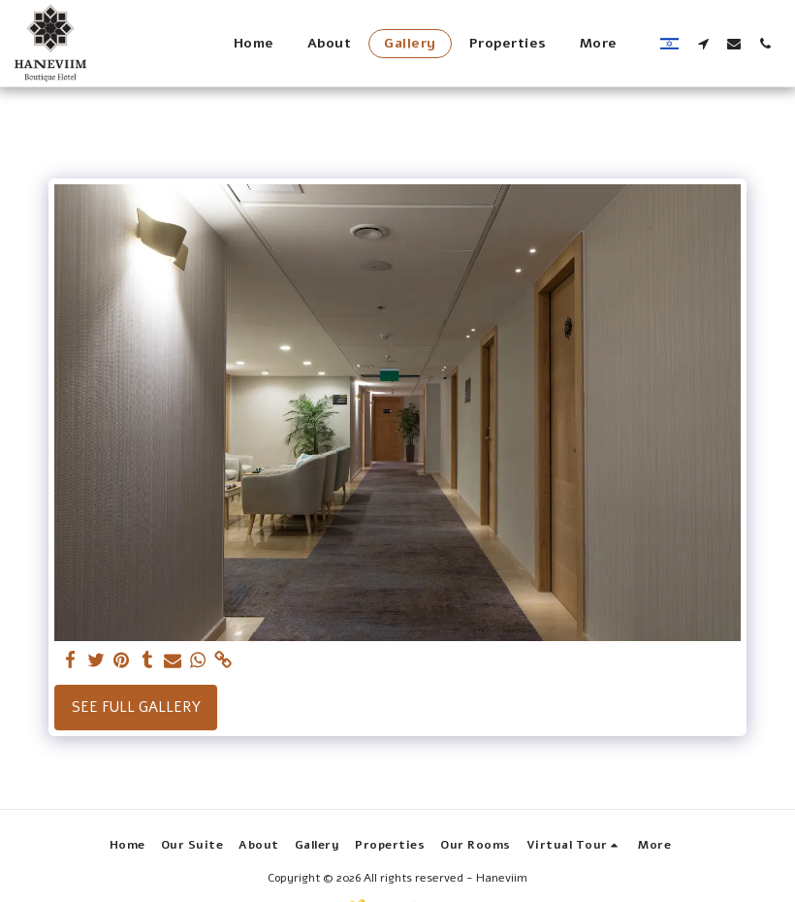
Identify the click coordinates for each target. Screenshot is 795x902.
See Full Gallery (136, 707)
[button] (702, 43)
